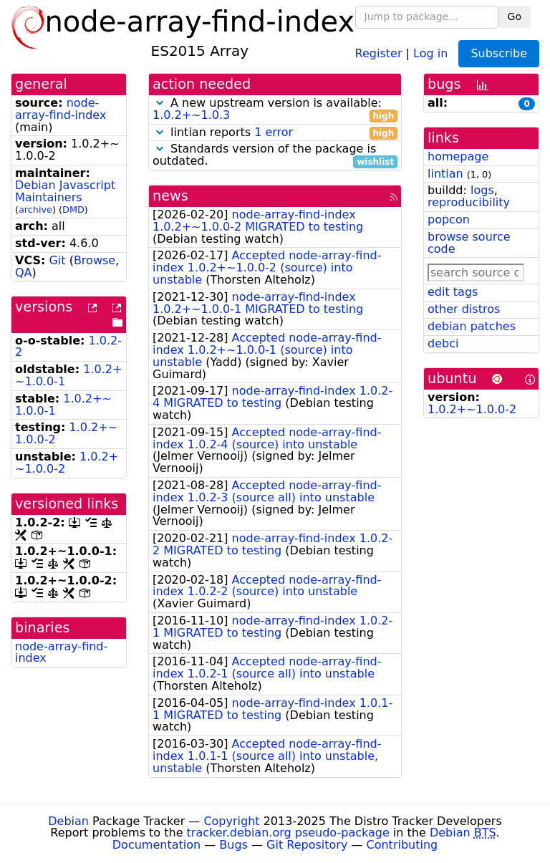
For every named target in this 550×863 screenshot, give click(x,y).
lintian (445, 173)
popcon (449, 219)
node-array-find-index (60, 109)
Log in (430, 52)
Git (57, 260)
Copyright (231, 821)
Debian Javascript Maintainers (65, 191)
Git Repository (306, 845)
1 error (273, 132)
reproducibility (469, 202)
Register (378, 52)
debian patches (472, 326)
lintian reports (275, 133)
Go (514, 16)
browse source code (469, 243)
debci (443, 343)
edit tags (453, 292)
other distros (464, 309)
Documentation (156, 845)
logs (482, 190)
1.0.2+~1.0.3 (191, 115)
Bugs (233, 845)
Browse (94, 260)
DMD (73, 209)
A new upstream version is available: (275, 109)
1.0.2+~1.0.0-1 (63, 405)
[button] (159, 103)
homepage (458, 156)
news (170, 196)
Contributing (402, 845)
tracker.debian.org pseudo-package (288, 832)
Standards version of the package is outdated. (275, 155)
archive (35, 209)
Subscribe (499, 53)
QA (23, 272)
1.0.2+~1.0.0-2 (472, 409)
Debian (68, 821)
